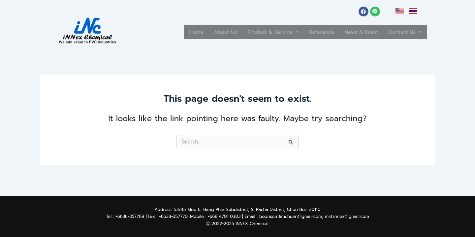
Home (177, 32)
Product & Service (260, 32)
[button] (259, 32)
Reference (313, 32)
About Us (208, 32)
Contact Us (404, 32)
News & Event (356, 32)
